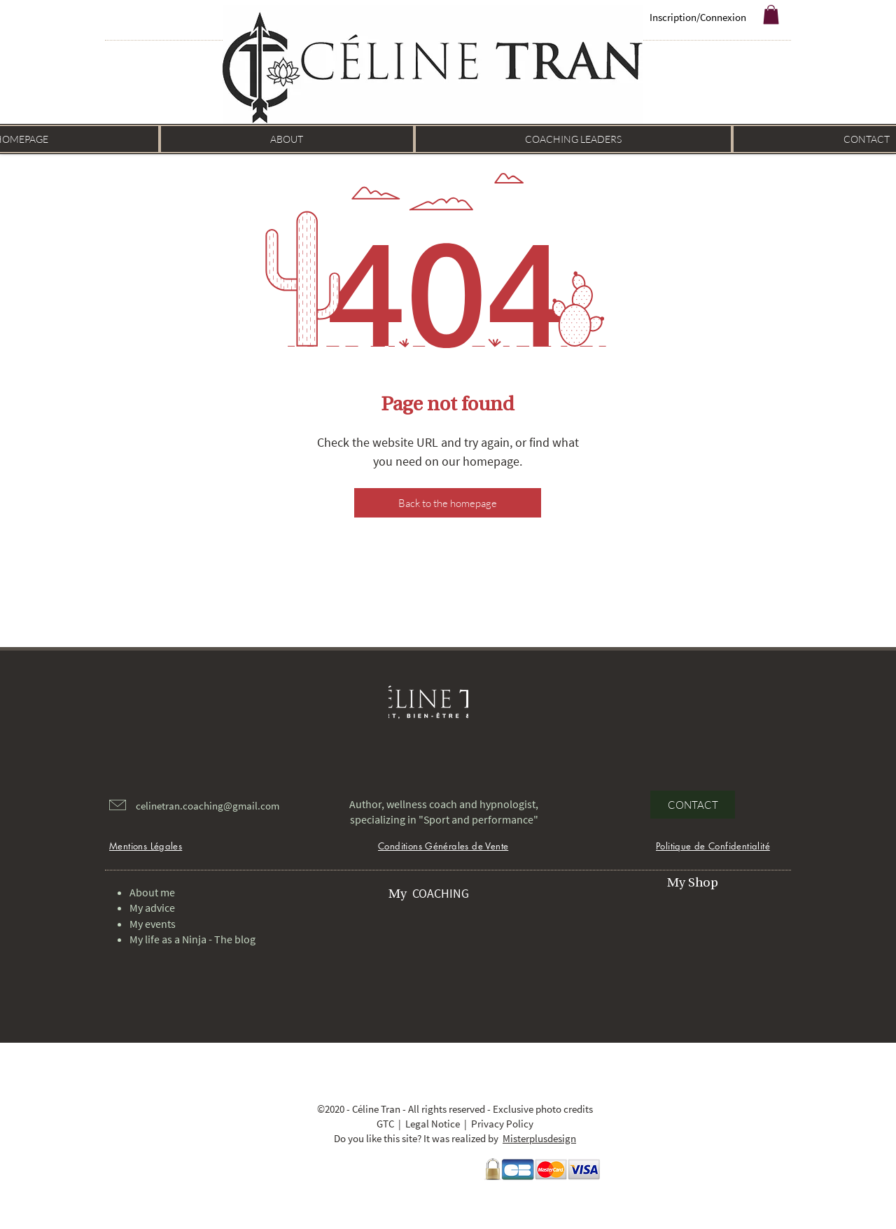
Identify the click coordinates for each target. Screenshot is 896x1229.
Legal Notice (432, 1123)
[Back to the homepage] (447, 503)
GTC (385, 1123)
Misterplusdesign (539, 1138)
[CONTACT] (692, 805)
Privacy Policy (502, 1123)
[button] (771, 14)
